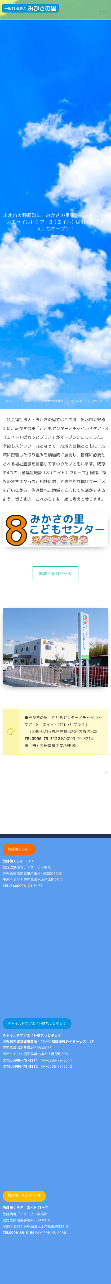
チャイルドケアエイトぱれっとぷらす (37, 1023)
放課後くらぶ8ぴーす (24, 1195)
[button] (55, 573)
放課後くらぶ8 (19, 849)
